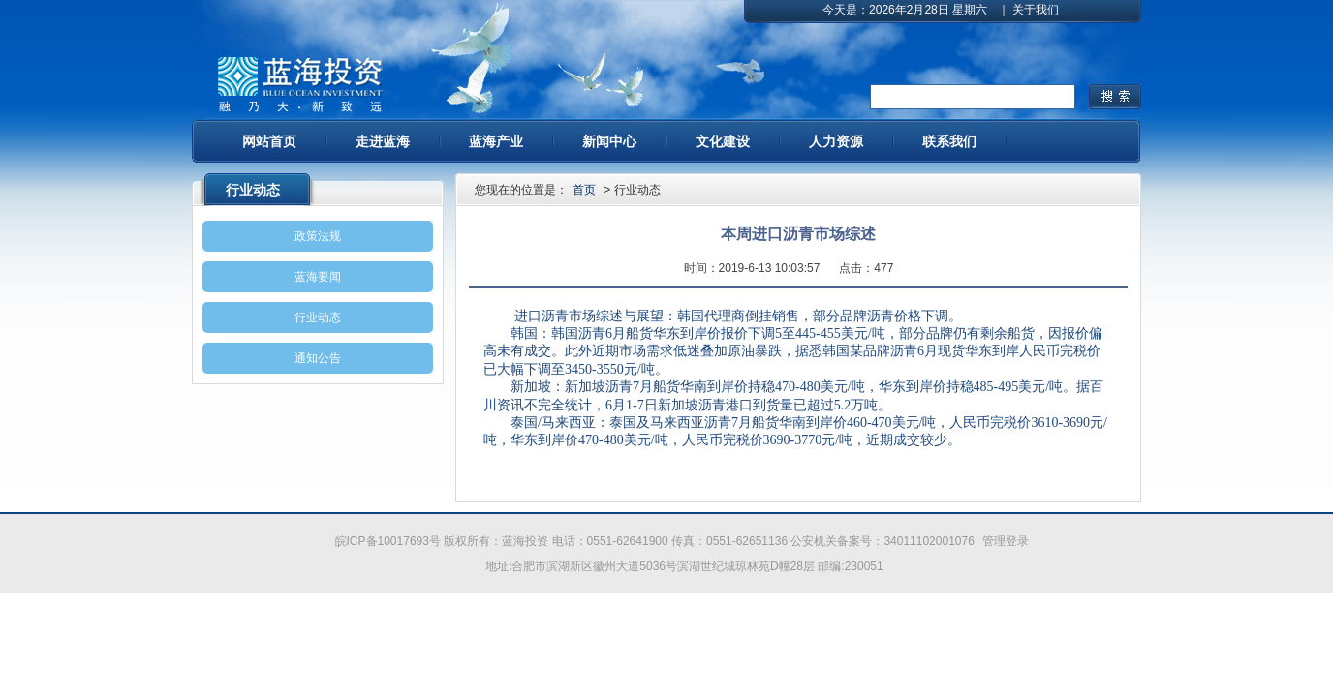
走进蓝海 (383, 141)
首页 (584, 190)
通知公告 (317, 358)
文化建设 (723, 141)
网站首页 (269, 141)
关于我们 (1035, 9)
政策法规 (317, 236)
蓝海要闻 (317, 277)
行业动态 (317, 317)
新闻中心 (609, 141)
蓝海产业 (496, 141)
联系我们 (949, 141)
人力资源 (836, 141)
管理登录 (1005, 541)
